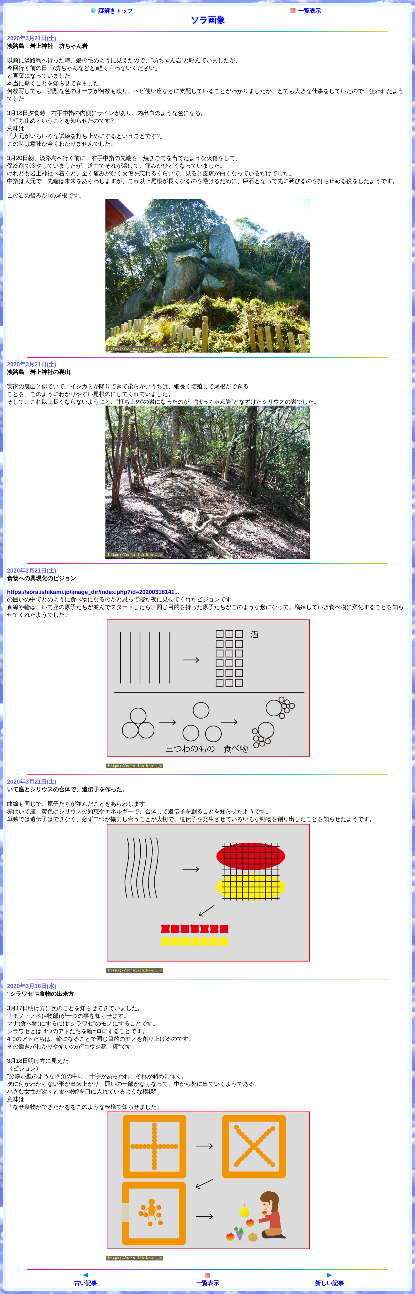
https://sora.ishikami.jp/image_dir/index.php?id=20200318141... (93, 592)
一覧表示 (305, 11)
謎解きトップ (112, 11)
